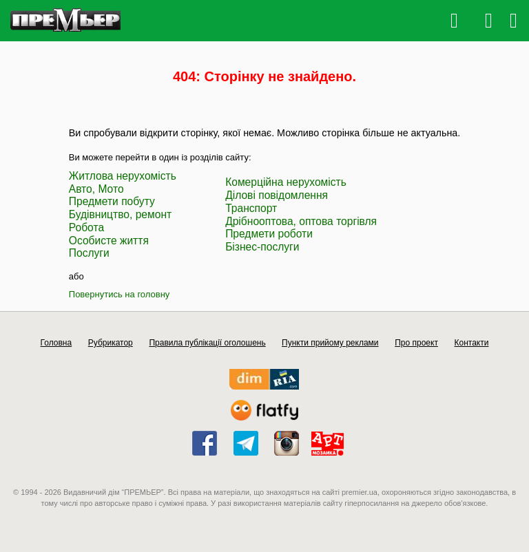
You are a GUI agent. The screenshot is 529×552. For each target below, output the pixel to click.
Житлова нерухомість (122, 176)
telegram (246, 443)
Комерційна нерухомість (285, 182)
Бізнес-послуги (262, 247)
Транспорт (251, 208)
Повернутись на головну (119, 294)
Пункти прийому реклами (330, 343)
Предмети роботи (269, 234)
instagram (286, 443)
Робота (86, 227)
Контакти (472, 343)
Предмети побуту (112, 201)
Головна (56, 343)
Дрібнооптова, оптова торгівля (301, 221)
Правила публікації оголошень (207, 343)
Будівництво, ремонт (120, 214)
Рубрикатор (110, 343)
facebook (204, 443)
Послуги (89, 253)
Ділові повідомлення (276, 195)
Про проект (416, 343)
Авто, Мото (96, 189)
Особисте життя (109, 240)
